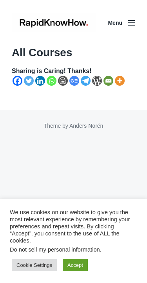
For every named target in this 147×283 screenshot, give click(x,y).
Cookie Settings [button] (34, 265)
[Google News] (74, 81)
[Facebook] (17, 81)
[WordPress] (97, 81)
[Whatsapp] (51, 81)
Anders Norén (86, 126)
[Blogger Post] (63, 81)
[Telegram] (86, 81)
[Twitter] (29, 81)
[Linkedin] (40, 81)
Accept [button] (75, 265)
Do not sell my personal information (55, 249)
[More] (120, 81)
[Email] (108, 81)
